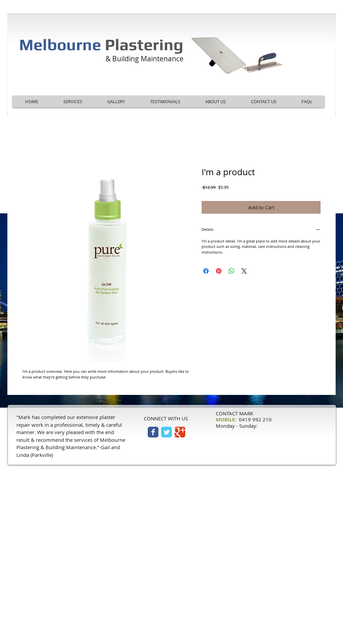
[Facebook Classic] (153, 432)
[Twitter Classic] (166, 432)
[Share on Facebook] (206, 271)
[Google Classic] (180, 432)
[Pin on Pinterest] (219, 271)
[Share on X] (244, 271)
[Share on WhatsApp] (231, 271)
